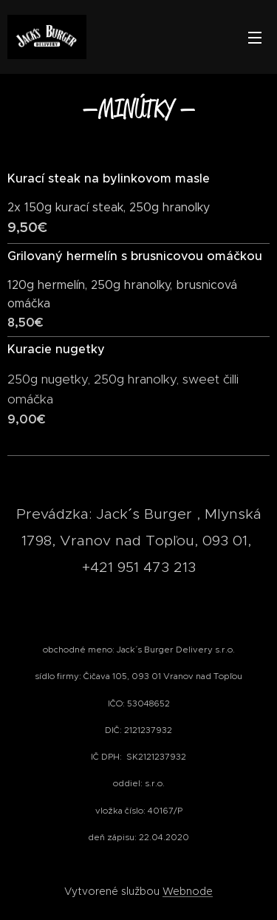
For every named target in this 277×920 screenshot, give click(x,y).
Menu (254, 37)
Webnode (188, 891)
